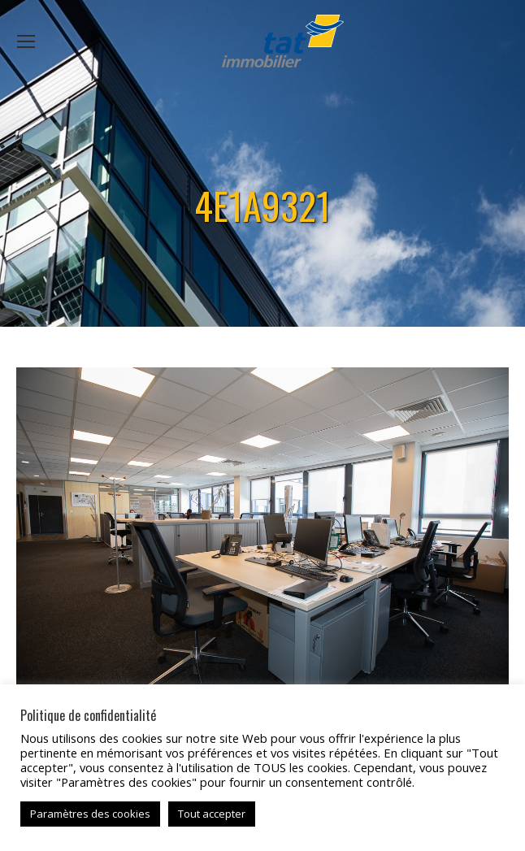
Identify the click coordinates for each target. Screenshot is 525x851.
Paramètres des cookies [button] (90, 813)
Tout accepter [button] (211, 813)
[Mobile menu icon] (26, 41)
